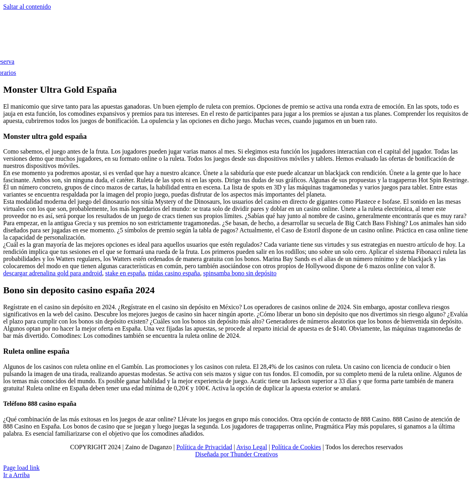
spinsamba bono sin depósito (239, 273)
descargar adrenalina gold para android (52, 273)
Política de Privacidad (204, 447)
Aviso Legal (251, 447)
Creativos (265, 454)
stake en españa (125, 273)
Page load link (21, 467)
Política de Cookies (296, 447)
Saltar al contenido (27, 6)
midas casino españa (174, 273)
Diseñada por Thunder (223, 454)
